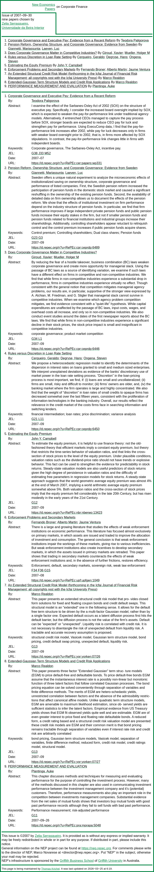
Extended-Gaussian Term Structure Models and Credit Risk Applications (59, 82)
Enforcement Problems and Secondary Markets (41, 69)
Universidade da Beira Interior (23, 27)
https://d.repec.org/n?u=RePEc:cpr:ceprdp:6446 (65, 348)
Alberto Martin (117, 69)
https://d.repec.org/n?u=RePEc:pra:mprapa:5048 (66, 825)
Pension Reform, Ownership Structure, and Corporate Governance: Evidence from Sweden (73, 44)
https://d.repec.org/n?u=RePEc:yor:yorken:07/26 (65, 656)
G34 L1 (36, 338)
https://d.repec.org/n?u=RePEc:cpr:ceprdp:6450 (65, 429)
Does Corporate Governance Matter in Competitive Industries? (52, 53)
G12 (34, 502)
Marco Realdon (114, 78)
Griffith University (110, 860)
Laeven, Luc (50, 48)
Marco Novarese (45, 852)
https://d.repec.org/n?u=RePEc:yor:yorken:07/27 (65, 762)
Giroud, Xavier (112, 53)
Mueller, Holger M (137, 53)
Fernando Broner (93, 69)
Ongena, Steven (95, 358)
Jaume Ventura (139, 69)
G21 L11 (37, 419)
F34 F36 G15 (40, 570)
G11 (34, 815)
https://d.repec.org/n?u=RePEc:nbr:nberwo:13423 (66, 512)
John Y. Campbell (69, 65)
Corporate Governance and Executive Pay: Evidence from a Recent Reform (62, 40)
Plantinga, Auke (103, 86)
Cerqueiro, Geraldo (90, 57)
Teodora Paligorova (135, 40)
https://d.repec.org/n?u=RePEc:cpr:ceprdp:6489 (65, 247)
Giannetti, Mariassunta (24, 48)
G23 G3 (37, 237)
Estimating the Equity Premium (30, 65)
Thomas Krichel (50, 868)
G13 (34, 646)
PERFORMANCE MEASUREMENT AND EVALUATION (47, 86)
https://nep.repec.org (96, 848)
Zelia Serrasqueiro (15, 23)
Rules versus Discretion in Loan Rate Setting (40, 57)
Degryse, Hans (117, 57)
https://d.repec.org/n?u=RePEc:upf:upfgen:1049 (65, 580)
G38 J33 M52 (41, 153)
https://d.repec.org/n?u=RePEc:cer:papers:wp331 (66, 163)
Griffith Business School (77, 860)
